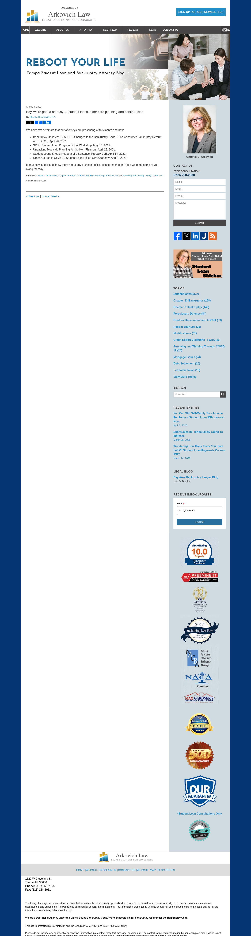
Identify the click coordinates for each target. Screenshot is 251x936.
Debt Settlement (185, 358)
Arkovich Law (61, 924)
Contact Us (213, 29)
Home (29, 29)
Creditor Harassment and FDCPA (194, 318)
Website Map (147, 849)
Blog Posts (165, 849)
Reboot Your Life (185, 324)
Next (55, 196)
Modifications (183, 330)
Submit (199, 222)
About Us (72, 29)
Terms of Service (113, 907)
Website (49, 29)
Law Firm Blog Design (209, 924)
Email (181, 485)
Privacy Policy (90, 907)
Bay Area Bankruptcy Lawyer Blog (193, 459)
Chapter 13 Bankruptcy (46, 175)
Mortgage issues (185, 352)
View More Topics (183, 370)
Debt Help (119, 29)
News (162, 29)
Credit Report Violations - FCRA (194, 336)
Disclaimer (110, 849)
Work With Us (185, 29)
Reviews (142, 29)
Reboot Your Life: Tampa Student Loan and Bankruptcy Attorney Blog (60, 15)
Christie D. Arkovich (199, 131)
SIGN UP (199, 504)
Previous (32, 196)
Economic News (185, 364)
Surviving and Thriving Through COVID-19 (142, 175)
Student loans (112, 175)
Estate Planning (97, 175)
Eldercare (84, 175)
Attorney (95, 29)
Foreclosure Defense (188, 312)
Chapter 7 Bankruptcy (68, 175)
